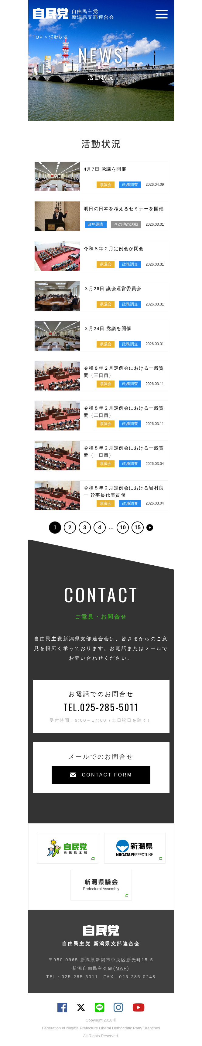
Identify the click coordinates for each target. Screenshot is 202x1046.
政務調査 (130, 184)
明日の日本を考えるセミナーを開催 (124, 208)
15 (138, 528)
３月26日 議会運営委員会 (113, 288)
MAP (121, 968)
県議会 (105, 184)
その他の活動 (126, 224)
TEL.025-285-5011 (101, 707)
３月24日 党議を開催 (108, 328)
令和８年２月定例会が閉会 (114, 248)
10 (123, 528)
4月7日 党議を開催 (105, 169)
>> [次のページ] (149, 527)
